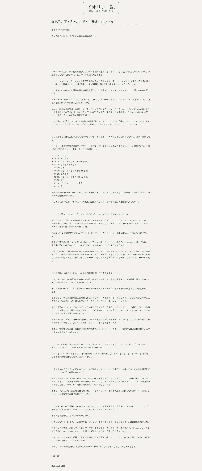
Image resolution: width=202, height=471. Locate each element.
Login (4, 3)
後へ (63, 465)
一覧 (58, 465)
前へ (54, 465)
